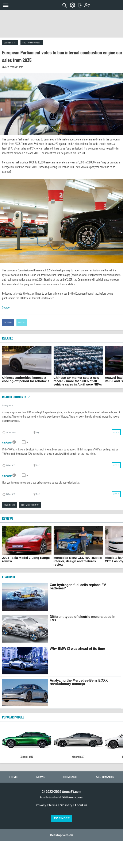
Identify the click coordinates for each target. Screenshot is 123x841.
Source (5, 307)
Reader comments (16, 397)
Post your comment (31, 42)
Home (13, 777)
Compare (70, 777)
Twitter (22, 322)
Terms (53, 805)
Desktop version (61, 835)
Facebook (8, 322)
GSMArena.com (72, 797)
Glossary (65, 805)
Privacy (41, 805)
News (40, 777)
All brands (105, 777)
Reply (116, 432)
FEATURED (8, 577)
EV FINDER (62, 818)
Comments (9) (10, 42)
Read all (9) (9, 504)
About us (80, 805)
